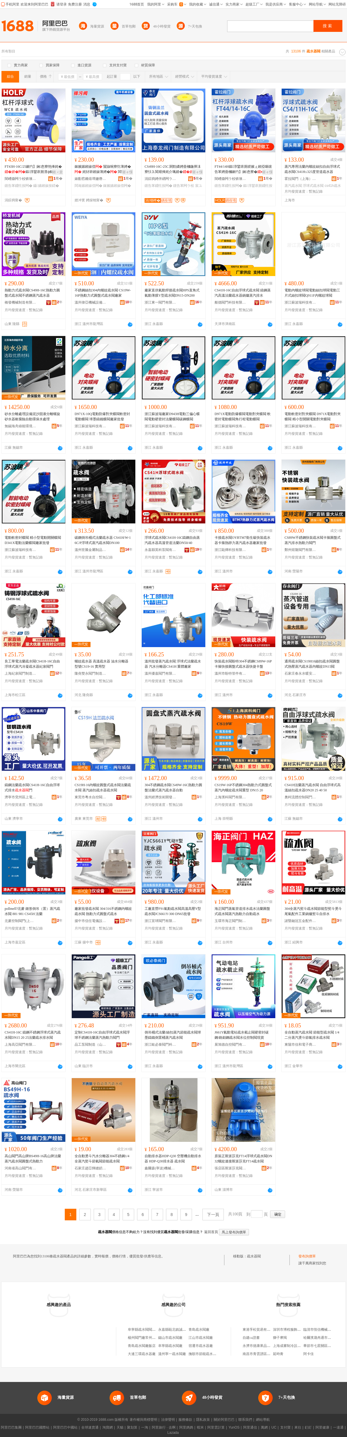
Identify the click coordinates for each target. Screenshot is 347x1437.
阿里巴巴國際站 (37, 1427)
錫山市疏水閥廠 (170, 1338)
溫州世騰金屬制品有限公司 (90, 550)
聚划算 (132, 1427)
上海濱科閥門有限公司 (230, 797)
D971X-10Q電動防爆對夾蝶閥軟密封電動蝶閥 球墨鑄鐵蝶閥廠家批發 (102, 416)
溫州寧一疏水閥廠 (172, 1354)
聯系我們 (245, 1420)
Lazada (173, 1433)
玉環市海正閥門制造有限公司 (230, 921)
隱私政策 (203, 1420)
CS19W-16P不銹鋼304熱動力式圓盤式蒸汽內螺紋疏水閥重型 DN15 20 (243, 787)
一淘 (144, 1427)
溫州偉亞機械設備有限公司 (90, 302)
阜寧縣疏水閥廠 (170, 1346)
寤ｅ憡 (127, 172)
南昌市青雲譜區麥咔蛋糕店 (263, 1354)
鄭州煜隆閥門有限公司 (300, 550)
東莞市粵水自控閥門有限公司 (90, 797)
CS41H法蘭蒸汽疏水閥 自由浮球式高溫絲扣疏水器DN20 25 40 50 (313, 787)
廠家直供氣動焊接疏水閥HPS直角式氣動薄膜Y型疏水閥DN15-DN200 (172, 292)
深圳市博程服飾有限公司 (292, 1330)
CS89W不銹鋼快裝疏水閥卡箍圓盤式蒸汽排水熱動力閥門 (313, 540)
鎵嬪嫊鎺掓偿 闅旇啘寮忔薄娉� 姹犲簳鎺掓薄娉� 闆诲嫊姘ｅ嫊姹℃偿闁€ (103, 169)
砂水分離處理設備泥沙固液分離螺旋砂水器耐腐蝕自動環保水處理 (32, 416)
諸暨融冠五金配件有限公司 (300, 921)
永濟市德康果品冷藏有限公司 (265, 1346)
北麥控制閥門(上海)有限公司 (20, 921)
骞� (57, 178)
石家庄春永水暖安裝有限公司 (300, 673)
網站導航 (263, 1420)
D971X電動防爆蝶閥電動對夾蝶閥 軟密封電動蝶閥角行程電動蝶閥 (243, 416)
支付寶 (285, 1427)
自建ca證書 (251, 1338)
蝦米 (200, 1427)
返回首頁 (211, 1232)
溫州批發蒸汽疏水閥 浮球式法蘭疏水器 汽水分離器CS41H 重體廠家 (173, 664)
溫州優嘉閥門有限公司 (160, 673)
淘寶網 (107, 1427)
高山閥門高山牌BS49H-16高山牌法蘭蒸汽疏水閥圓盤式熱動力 (33, 1158)
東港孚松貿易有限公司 (260, 1330)
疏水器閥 (254, 1256)
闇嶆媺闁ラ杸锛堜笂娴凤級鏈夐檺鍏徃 (20, 179)
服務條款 (185, 1420)
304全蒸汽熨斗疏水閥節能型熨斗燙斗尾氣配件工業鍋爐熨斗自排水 (313, 911)
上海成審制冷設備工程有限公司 (297, 1346)
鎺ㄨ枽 (57, 172)
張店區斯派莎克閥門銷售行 (230, 1168)
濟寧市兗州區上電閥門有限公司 (20, 797)
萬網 (264, 1427)
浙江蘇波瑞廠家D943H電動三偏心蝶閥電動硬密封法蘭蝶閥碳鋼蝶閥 (172, 416)
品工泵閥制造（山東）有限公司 (90, 1044)
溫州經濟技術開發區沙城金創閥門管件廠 (160, 797)
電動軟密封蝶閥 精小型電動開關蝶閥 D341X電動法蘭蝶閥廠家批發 (33, 540)
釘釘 (308, 1427)
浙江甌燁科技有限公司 (230, 550)
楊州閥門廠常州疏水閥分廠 (148, 1338)
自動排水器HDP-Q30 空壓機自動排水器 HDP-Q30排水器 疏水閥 (173, 1158)
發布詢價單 (307, 1256)
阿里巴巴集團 (11, 1427)
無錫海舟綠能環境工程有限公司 (20, 426)
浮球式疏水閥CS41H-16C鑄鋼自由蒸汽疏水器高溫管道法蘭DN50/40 (172, 540)
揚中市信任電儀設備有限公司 (90, 921)
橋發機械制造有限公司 (20, 302)
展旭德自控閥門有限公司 (230, 1044)
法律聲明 (168, 1420)
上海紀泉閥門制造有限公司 (20, 673)
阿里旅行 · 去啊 (164, 1427)
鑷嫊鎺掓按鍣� (46, 186)
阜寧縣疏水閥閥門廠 (143, 1330)
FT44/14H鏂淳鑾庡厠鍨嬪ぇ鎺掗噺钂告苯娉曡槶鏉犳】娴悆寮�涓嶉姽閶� (243, 169)
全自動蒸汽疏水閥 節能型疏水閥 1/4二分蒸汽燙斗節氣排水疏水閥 (312, 1035)
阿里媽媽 (186, 1427)
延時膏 (278, 1354)
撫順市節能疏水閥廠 (204, 1354)
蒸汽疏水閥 (293, 186)
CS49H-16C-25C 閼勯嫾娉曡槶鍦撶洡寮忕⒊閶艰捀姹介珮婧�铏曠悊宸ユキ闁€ (173, 169)
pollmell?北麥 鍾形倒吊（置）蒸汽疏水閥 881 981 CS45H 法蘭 (32, 911)
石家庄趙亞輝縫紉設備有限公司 (90, 1168)
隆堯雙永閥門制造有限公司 (90, 673)
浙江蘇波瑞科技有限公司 (300, 302)
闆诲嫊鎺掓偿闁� (88, 186)
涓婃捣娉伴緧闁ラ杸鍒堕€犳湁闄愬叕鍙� (160, 179)
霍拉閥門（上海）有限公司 (300, 179)
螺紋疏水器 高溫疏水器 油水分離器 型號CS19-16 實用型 (101, 664)
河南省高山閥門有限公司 (20, 1168)
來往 (297, 1427)
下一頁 (213, 1214)
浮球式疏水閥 (313, 186)
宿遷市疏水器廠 (201, 1346)
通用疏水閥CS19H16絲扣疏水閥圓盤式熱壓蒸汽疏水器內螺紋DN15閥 (312, 664)
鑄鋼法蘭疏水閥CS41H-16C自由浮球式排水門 (32, 787)
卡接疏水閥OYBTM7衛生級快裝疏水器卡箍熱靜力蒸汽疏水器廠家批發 (242, 540)
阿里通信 (250, 1427)
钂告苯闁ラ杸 (183, 186)
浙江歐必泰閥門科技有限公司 (160, 1044)
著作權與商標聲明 (143, 1420)
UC (274, 1427)
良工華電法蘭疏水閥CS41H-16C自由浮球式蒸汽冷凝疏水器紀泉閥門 (32, 664)
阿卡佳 (308, 1354)
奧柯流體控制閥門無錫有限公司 (300, 797)
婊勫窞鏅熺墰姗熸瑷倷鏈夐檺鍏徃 (90, 179)
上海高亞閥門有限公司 (20, 1044)
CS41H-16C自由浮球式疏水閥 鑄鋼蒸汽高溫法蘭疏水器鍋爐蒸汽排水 (243, 292)
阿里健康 (322, 1427)
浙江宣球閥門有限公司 (160, 921)
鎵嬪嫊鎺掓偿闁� (117, 186)
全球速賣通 (90, 1427)
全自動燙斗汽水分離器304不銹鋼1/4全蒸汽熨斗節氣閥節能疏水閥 (102, 1158)
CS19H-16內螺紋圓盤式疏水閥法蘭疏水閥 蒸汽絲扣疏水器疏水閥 (103, 787)
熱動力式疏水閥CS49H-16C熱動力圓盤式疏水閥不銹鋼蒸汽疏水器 (32, 292)
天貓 (120, 1427)
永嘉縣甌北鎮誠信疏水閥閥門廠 (182, 1330)
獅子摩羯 (280, 1338)
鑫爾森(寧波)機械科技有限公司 (160, 1168)
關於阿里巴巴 (224, 1420)
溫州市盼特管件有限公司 (230, 673)
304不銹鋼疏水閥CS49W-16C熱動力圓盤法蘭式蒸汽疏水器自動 (173, 787)
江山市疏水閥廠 (201, 1338)
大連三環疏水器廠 (142, 1354)
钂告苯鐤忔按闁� (18, 186)
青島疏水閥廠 (199, 1330)
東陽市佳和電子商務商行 (300, 1044)
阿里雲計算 (216, 1427)
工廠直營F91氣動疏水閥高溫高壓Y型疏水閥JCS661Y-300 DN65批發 (173, 911)
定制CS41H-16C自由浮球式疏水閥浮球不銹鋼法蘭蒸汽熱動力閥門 (102, 1035)
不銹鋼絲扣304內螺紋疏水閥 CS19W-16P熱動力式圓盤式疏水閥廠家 (103, 292)
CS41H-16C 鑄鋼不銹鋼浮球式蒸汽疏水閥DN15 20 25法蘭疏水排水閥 (33, 1035)
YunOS (233, 1427)
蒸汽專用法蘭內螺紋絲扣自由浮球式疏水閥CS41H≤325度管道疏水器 (312, 169)
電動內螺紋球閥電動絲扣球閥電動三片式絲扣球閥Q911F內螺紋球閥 (312, 292)
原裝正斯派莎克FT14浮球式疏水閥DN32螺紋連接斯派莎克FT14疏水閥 (243, 1158)
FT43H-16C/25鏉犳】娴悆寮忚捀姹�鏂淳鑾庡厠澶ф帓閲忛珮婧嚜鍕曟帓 (33, 169)
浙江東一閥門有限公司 (160, 302)
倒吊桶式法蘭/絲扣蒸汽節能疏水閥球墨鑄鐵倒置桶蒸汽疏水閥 (173, 1035)
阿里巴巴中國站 (65, 1427)
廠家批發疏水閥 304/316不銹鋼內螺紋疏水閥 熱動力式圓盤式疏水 (103, 911)
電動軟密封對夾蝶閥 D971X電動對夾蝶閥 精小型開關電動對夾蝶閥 (313, 416)
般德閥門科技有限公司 (230, 302)
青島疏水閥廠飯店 (142, 1346)
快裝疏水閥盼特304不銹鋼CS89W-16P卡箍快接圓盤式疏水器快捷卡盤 (243, 664)
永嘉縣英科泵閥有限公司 (160, 550)
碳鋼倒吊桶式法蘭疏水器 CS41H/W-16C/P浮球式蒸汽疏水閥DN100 (103, 540)
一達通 (338, 1427)
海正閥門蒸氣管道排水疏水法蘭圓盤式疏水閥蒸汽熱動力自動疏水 (242, 911)
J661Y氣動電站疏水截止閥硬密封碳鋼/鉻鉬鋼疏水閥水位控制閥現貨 (242, 1035)
